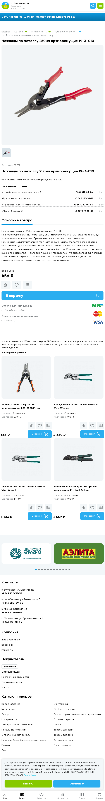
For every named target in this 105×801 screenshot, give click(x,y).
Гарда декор (9, 709)
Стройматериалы (64, 719)
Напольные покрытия (14, 729)
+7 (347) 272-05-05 (20, 3)
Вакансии (7, 644)
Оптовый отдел (11, 671)
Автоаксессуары (63, 740)
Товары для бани (63, 729)
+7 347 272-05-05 (84, 211)
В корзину (52, 295)
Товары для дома (64, 734)
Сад (4, 750)
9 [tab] (60, 569)
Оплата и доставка (13, 682)
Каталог (20, 31)
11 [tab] (66, 569)
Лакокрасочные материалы (18, 724)
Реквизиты (7, 649)
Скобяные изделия (64, 709)
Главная (6, 31)
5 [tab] (48, 569)
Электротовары (63, 745)
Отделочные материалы (16, 734)
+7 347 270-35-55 (84, 198)
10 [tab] (63, 569)
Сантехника (61, 703)
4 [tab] (45, 569)
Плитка (6, 745)
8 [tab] (57, 569)
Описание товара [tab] (17, 220)
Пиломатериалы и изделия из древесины (77, 714)
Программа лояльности (15, 676)
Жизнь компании (11, 639)
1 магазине (65, 413)
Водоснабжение (11, 703)
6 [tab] (51, 569)
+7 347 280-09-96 (83, 204)
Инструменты (41, 31)
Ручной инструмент (68, 31)
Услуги (5, 687)
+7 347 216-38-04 (83, 192)
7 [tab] (54, 569)
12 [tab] (69, 569)
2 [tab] (39, 569)
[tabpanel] (26, 553)
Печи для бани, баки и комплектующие (24, 740)
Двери (57, 724)
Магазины (10, 666)
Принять (28, 783)
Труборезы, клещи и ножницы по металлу (29, 35)
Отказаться (77, 783)
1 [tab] (36, 569)
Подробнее (30, 775)
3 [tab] (42, 569)
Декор (5, 714)
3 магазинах (13, 413)
